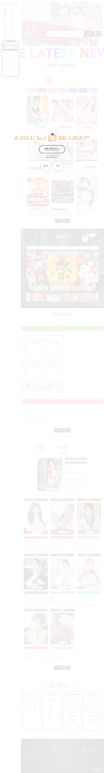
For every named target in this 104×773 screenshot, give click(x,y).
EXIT (58, 166)
